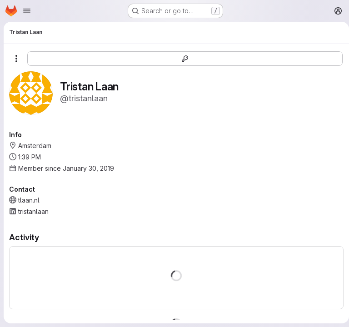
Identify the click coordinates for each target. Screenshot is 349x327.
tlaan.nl (29, 200)
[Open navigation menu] (27, 11)
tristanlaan (33, 211)
